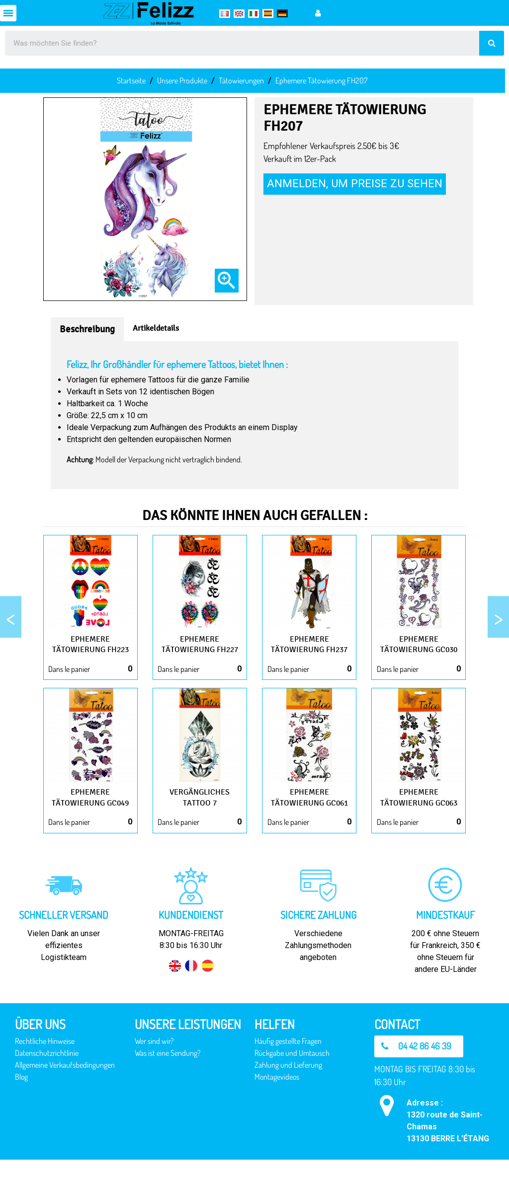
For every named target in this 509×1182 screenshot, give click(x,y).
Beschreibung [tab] (87, 329)
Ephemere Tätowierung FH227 (200, 649)
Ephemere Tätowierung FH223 (90, 649)
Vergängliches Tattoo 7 (199, 808)
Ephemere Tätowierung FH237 (309, 649)
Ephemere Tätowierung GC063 (418, 813)
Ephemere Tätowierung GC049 (90, 813)
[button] (420, 1068)
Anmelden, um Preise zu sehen (354, 183)
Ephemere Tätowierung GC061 (309, 813)
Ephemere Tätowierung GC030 (418, 649)
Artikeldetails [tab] (156, 328)
